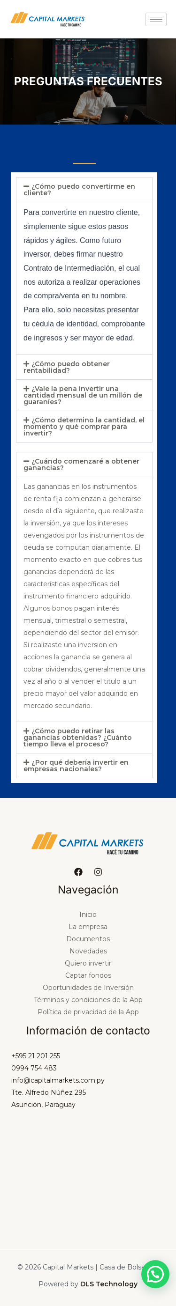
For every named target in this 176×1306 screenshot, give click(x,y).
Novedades (88, 951)
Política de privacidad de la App (88, 1012)
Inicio (88, 914)
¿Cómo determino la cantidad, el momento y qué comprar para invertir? (84, 426)
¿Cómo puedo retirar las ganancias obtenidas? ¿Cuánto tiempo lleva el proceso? (77, 737)
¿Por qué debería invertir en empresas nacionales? (76, 765)
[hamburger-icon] (156, 19)
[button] (84, 189)
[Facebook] (78, 872)
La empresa (88, 926)
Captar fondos (88, 975)
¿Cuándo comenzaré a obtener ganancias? (81, 464)
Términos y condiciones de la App (88, 1000)
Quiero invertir (88, 963)
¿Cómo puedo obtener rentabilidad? (66, 367)
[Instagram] (98, 872)
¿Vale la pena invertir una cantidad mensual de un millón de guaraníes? (82, 395)
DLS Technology (109, 1284)
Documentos (88, 939)
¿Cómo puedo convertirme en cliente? (79, 189)
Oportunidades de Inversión (88, 987)
